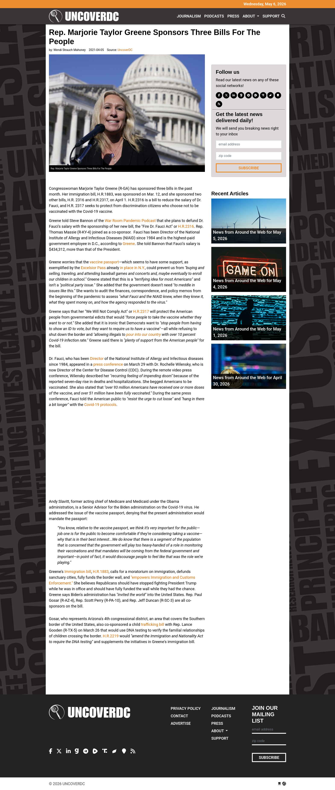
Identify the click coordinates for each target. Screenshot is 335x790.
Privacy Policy (186, 708)
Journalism (189, 16)
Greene (129, 243)
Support (271, 16)
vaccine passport (104, 262)
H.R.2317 (141, 311)
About (249, 16)
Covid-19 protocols (100, 404)
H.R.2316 (186, 226)
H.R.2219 (111, 636)
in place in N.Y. (132, 267)
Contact (179, 716)
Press (233, 16)
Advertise (181, 723)
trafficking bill (152, 624)
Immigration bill (78, 571)
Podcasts (214, 16)
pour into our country (143, 334)
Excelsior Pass (94, 267)
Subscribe (248, 168)
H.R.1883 (101, 571)
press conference (108, 364)
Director (96, 358)
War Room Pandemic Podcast (130, 220)
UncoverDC (85, 16)
